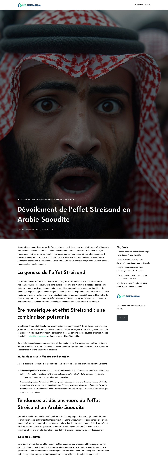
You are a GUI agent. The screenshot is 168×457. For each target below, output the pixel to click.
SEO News (35, 199)
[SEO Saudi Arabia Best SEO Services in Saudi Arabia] (30, 5)
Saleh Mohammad (27, 230)
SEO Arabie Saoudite (142, 5)
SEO (37, 230)
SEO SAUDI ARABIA (24, 199)
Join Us (122, 318)
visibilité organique (37, 336)
